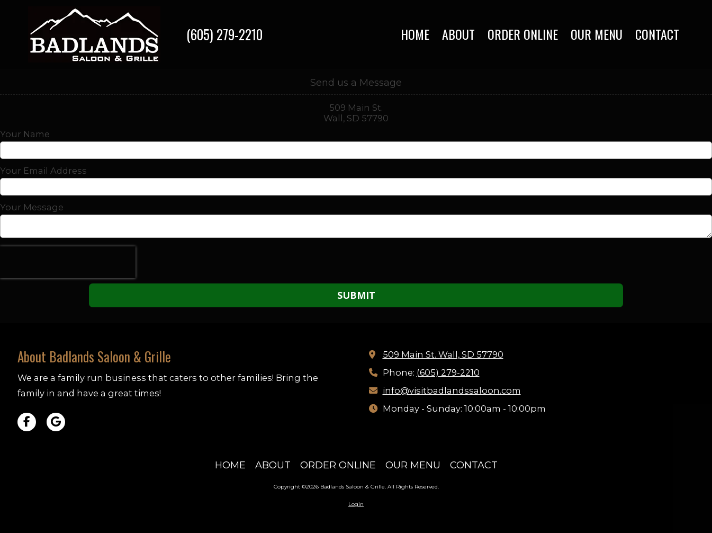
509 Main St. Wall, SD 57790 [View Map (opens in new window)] (443, 354)
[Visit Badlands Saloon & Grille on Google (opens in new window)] (56, 422)
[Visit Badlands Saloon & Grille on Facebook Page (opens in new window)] (26, 422)
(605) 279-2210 (224, 34)
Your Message (32, 207)
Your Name (25, 134)
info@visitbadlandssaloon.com (452, 390)
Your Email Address (43, 170)
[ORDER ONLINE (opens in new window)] (522, 34)
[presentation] (68, 262)
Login (356, 504)
